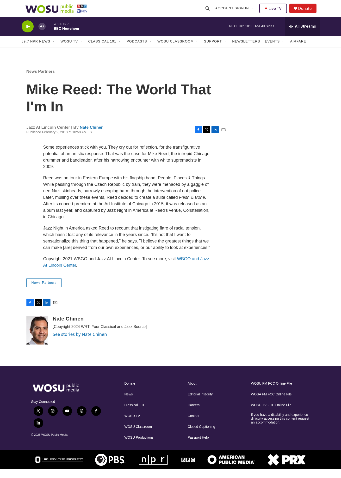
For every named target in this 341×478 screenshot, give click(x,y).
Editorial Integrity (200, 403)
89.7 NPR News (36, 50)
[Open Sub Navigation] (253, 12)
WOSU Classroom (175, 50)
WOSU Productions (139, 446)
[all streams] (302, 34)
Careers (194, 413)
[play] (27, 35)
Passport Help (198, 446)
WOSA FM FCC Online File (271, 403)
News (128, 403)
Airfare (298, 50)
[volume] (42, 35)
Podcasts (137, 50)
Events (272, 50)
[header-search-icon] (208, 12)
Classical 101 (102, 50)
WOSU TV (69, 50)
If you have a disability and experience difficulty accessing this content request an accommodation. (280, 427)
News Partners (40, 80)
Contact (193, 424)
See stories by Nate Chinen (80, 342)
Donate (307, 12)
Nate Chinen (92, 135)
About (192, 392)
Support (213, 50)
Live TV (274, 12)
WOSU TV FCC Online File (271, 413)
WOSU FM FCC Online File (271, 392)
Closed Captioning (201, 435)
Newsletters (246, 50)
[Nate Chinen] (37, 338)
